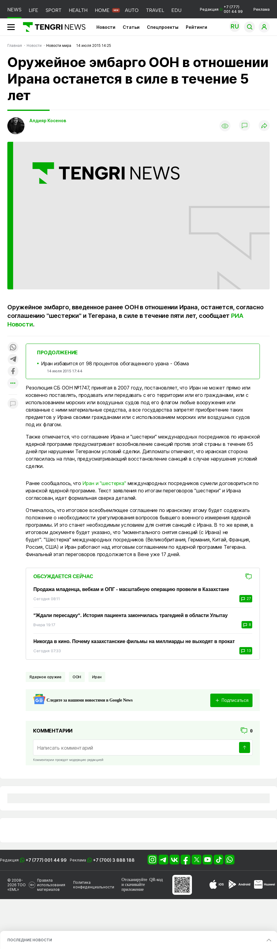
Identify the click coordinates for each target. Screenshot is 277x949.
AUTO (132, 10)
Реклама (261, 9)
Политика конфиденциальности (93, 884)
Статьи (131, 27)
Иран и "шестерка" (104, 483)
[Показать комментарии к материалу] (12, 404)
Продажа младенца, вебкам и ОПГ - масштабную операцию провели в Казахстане (131, 589)
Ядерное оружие (45, 677)
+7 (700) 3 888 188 (114, 860)
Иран (96, 677)
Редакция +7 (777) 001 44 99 (221, 9)
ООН (77, 677)
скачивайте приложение (133, 887)
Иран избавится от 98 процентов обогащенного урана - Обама (115, 363)
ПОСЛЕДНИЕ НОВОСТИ (29, 940)
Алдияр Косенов (47, 120)
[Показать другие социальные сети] (12, 384)
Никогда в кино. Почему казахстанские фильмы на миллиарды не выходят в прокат (134, 641)
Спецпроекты (162, 27)
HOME (102, 10)
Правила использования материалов (51, 885)
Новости (105, 27)
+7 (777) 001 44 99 (46, 860)
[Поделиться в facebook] (12, 372)
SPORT (54, 10)
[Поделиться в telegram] (12, 360)
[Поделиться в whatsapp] (12, 348)
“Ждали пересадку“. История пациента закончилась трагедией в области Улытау (130, 615)
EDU (176, 10)
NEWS (14, 10)
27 (246, 598)
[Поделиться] (264, 126)
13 (246, 650)
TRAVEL (155, 10)
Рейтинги (196, 27)
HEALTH (78, 10)
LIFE (33, 10)
